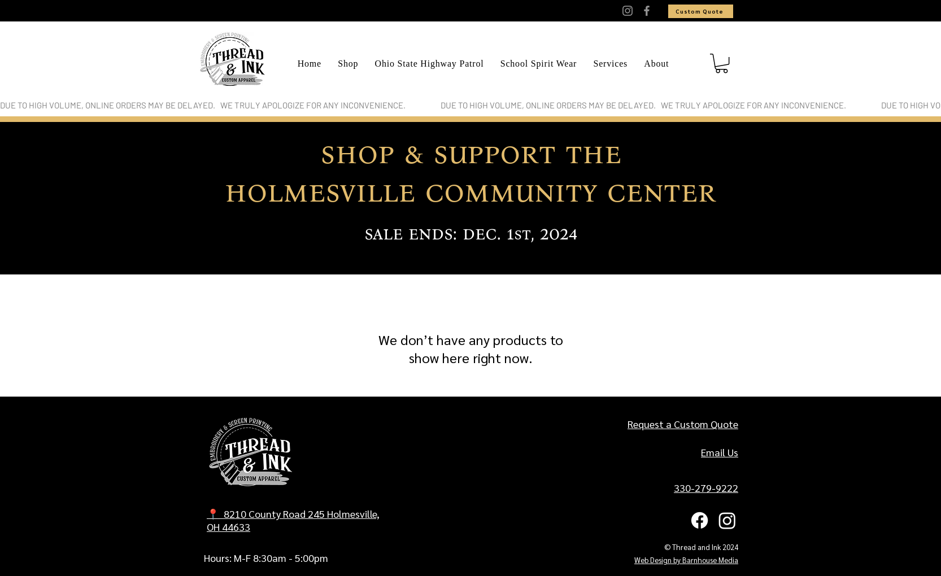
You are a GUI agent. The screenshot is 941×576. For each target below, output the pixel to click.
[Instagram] (627, 11)
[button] (721, 63)
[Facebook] (647, 11)
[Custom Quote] (700, 11)
